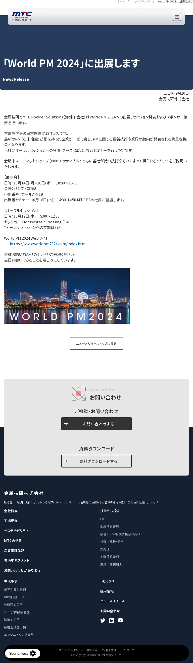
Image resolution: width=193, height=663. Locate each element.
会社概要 (11, 510)
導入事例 (11, 581)
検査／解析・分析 (112, 541)
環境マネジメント (16, 560)
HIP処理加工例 (14, 597)
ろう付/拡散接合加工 (18, 612)
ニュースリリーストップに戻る (96, 343)
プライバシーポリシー (71, 650)
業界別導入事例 (15, 589)
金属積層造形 (109, 526)
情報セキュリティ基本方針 (101, 650)
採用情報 (107, 591)
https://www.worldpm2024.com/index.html (48, 243)
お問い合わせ (110, 611)
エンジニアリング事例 (19, 634)
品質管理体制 (14, 550)
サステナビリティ (16, 530)
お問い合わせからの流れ (22, 570)
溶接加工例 (12, 619)
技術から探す (110, 510)
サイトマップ (127, 650)
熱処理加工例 (13, 604)
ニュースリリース (112, 601)
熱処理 (105, 549)
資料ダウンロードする (98, 461)
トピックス (107, 581)
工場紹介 (11, 520)
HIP (102, 519)
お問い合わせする (98, 423)
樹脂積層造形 (109, 556)
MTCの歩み (13, 540)
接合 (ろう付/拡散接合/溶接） (120, 534)
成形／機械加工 (111, 564)
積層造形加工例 (15, 627)
